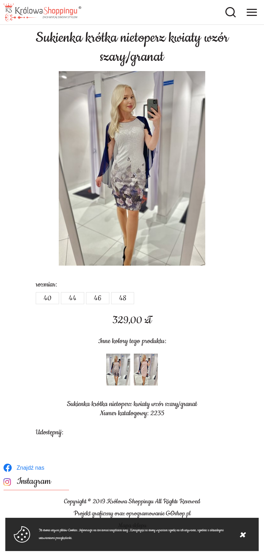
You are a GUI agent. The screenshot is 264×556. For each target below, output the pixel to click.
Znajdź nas (30, 468)
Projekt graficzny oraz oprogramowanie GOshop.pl (132, 513)
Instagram (34, 481)
